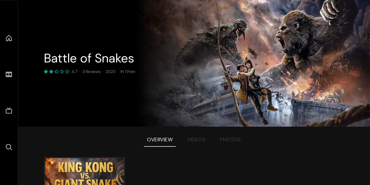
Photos (230, 139)
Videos (196, 139)
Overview (160, 139)
